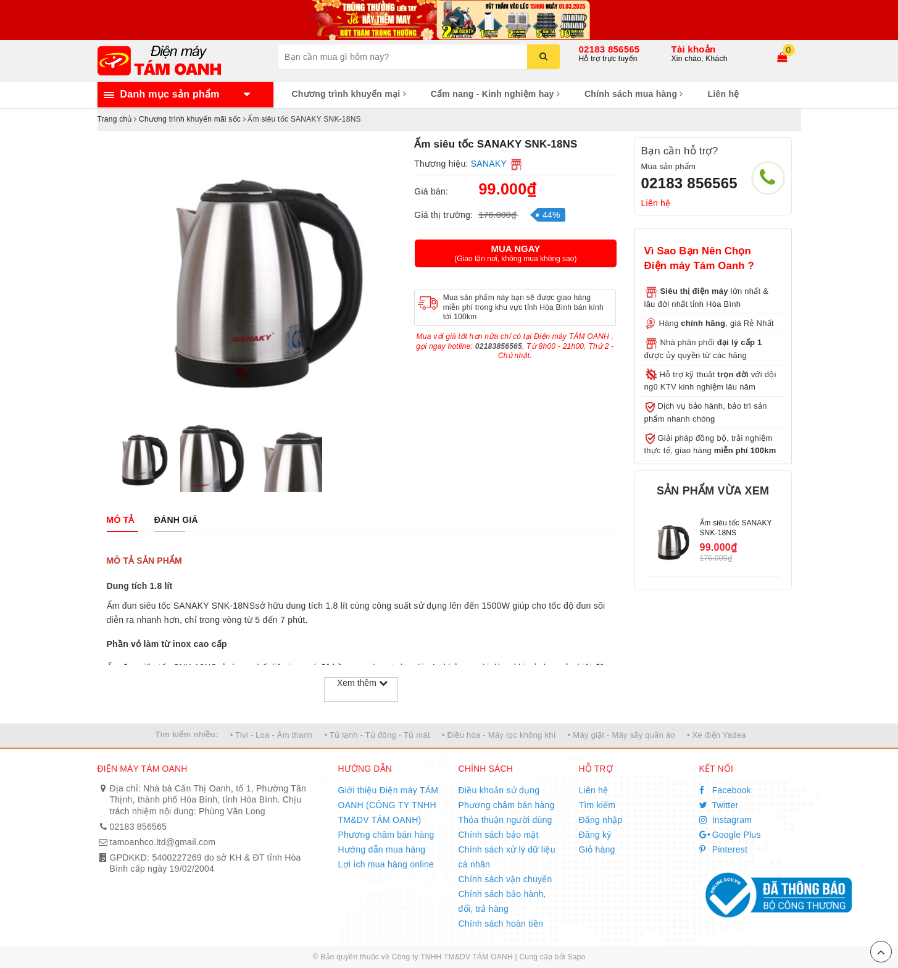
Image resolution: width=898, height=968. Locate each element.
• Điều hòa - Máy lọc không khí (499, 735)
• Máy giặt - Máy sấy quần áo (621, 735)
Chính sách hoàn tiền (501, 923)
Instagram (725, 820)
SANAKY (489, 164)
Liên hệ (723, 94)
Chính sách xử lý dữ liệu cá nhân (507, 857)
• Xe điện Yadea (716, 735)
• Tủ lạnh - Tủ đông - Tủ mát (377, 735)
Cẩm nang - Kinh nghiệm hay (495, 94)
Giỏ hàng (597, 849)
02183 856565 (609, 49)
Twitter (719, 805)
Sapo (576, 957)
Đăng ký (595, 835)
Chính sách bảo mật (499, 835)
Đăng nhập (601, 820)
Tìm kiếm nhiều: (186, 734)
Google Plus (730, 835)
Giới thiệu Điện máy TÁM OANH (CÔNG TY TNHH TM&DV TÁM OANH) (388, 805)
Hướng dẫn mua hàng (382, 849)
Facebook (725, 790)
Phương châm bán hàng (386, 835)
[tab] (121, 519)
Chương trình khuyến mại (349, 94)
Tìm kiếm (597, 805)
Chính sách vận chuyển (505, 879)
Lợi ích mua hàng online (386, 864)
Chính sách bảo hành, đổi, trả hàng (502, 901)
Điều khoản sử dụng (499, 790)
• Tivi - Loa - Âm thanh (271, 735)
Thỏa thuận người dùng (505, 820)
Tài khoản (693, 49)
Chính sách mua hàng (633, 94)
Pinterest (723, 849)
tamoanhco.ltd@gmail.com (163, 842)
